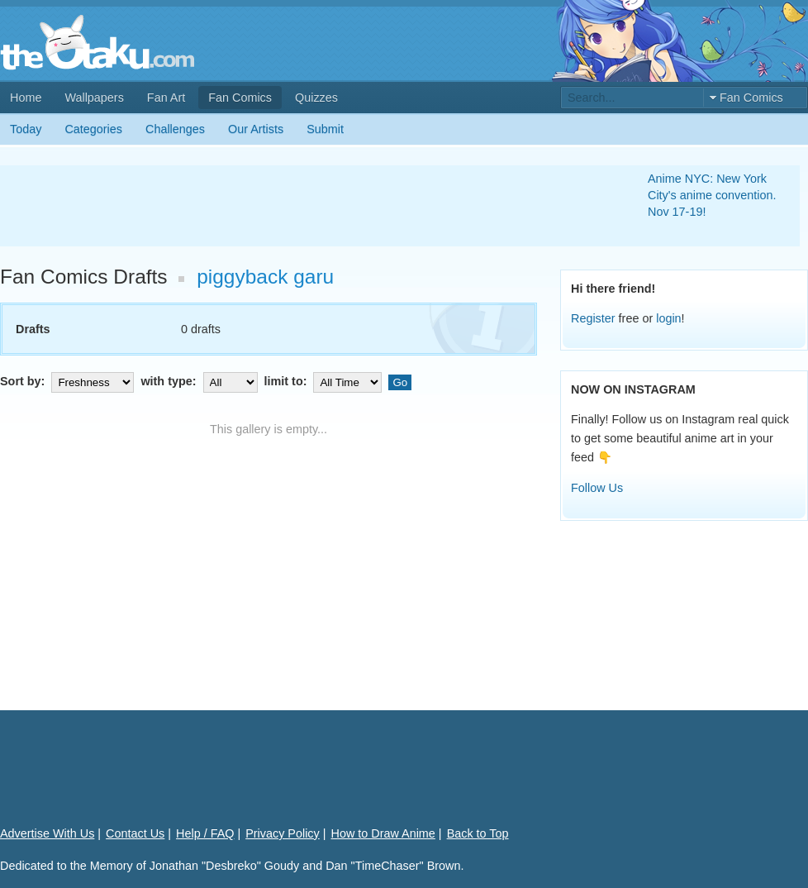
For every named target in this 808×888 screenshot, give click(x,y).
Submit (325, 129)
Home (25, 97)
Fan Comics (240, 97)
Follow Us (597, 487)
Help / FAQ (205, 833)
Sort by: (68, 381)
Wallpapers (93, 97)
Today (25, 129)
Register (593, 318)
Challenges (175, 129)
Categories (93, 129)
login (668, 318)
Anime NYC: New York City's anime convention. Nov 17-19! (712, 195)
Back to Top (478, 833)
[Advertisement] (304, 206)
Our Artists (255, 129)
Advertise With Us (47, 833)
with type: (200, 381)
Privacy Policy (282, 833)
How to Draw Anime (383, 833)
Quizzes (316, 97)
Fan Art (166, 97)
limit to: (325, 381)
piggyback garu (265, 276)
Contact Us (135, 833)
